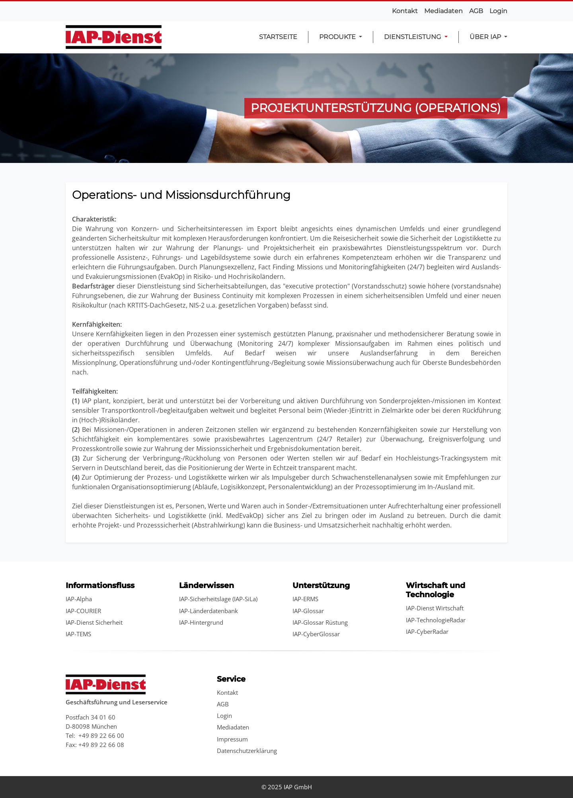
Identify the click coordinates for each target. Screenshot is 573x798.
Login (498, 11)
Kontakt (405, 11)
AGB (476, 11)
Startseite (278, 37)
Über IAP (486, 37)
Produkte (338, 37)
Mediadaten (443, 11)
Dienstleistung (413, 37)
